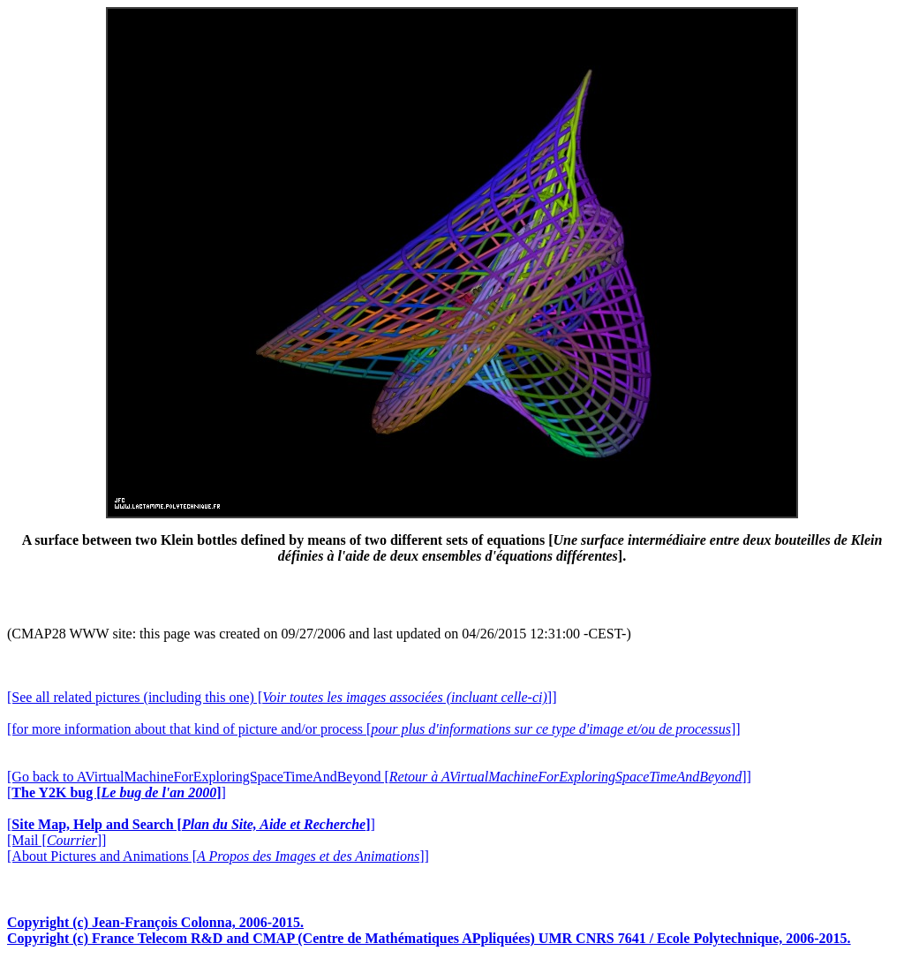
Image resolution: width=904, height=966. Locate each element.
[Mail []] (56, 840)
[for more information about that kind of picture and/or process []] (374, 728)
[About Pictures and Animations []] (218, 856)
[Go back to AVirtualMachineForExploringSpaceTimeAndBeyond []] (379, 776)
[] (116, 792)
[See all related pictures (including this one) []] (281, 697)
